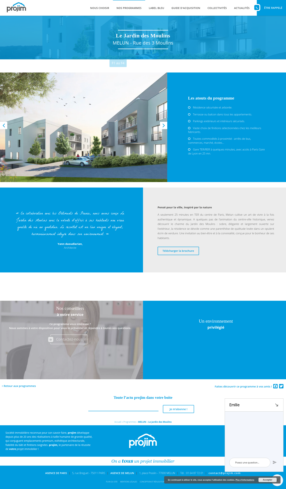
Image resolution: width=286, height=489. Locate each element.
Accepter (267, 480)
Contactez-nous (64, 339)
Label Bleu (156, 8)
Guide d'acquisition (185, 8)
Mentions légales (128, 481)
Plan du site (111, 481)
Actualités (242, 8)
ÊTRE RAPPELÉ (269, 7)
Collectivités (217, 8)
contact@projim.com (225, 473)
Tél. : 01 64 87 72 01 (192, 473)
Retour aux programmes (20, 386)
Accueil (117, 421)
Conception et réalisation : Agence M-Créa (160, 481)
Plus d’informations (244, 480)
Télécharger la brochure (178, 251)
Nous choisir (99, 8)
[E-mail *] (123, 409)
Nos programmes (129, 8)
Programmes (129, 421)
